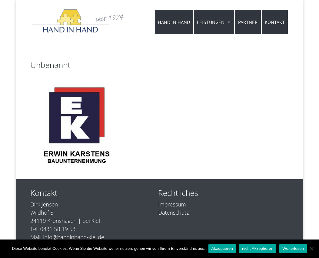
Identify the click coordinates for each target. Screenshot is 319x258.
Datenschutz (173, 212)
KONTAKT (275, 22)
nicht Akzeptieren (257, 248)
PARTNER (248, 22)
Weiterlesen (293, 248)
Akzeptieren (222, 248)
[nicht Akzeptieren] (311, 249)
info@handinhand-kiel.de (73, 237)
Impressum (172, 204)
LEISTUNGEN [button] (214, 22)
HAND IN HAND (174, 22)
